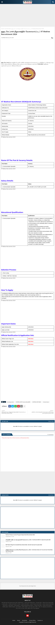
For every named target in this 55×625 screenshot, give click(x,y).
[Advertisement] (27, 15)
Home (2, 28)
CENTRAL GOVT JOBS (36, 402)
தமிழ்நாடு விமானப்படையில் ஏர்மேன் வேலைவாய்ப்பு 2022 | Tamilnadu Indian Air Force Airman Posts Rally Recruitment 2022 (29, 550)
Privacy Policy (32, 620)
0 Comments (50, 434)
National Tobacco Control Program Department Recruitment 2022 (20, 534)
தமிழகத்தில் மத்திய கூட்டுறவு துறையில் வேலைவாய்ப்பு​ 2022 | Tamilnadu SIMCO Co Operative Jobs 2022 (28, 539)
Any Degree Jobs (10, 402)
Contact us (40, 620)
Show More (51, 495)
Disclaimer (24, 620)
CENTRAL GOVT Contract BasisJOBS (23, 402)
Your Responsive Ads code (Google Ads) (27, 586)
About (18, 620)
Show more (51, 421)
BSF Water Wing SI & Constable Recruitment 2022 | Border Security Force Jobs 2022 (24, 544)
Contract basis (8, 28)
